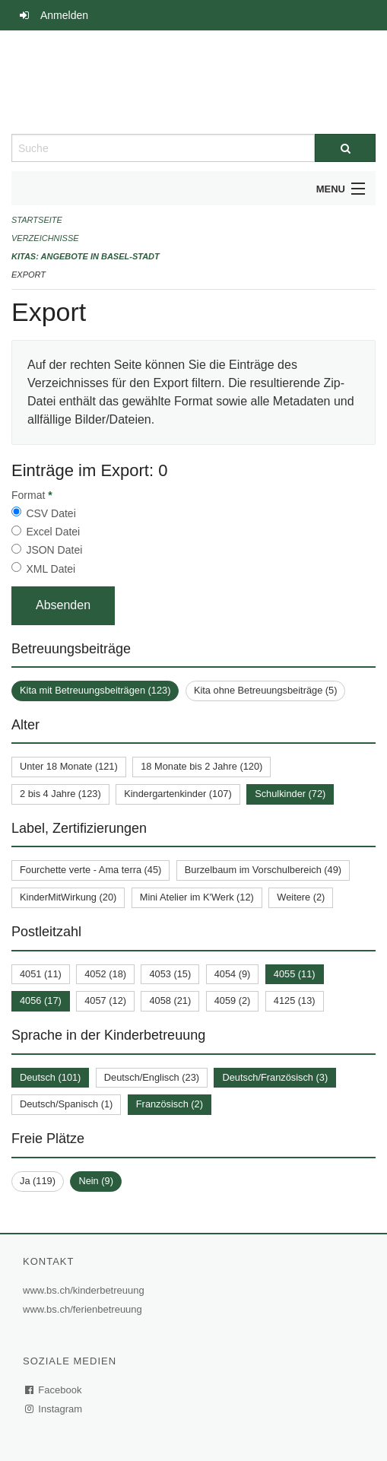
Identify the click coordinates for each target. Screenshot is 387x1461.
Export (28, 274)
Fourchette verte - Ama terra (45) (90, 869)
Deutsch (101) (50, 1077)
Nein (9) (95, 1180)
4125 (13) (295, 1000)
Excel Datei (53, 532)
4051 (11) (41, 974)
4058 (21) (170, 1000)
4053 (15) (170, 974)
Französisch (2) (169, 1104)
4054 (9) (232, 974)
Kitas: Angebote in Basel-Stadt (85, 256)
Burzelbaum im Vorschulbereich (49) (263, 869)
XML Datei (50, 569)
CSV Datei (50, 513)
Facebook (54, 1390)
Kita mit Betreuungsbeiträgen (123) (95, 690)
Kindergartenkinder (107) (178, 793)
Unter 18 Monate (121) (69, 766)
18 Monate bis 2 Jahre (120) (201, 766)
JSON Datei (54, 550)
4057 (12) (105, 1000)
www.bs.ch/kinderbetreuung (85, 1290)
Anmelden (64, 15)
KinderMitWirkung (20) (68, 897)
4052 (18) (105, 974)
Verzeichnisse (45, 238)
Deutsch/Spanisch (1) (66, 1104)
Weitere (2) (301, 897)
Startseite (36, 219)
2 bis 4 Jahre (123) (60, 793)
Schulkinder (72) (290, 793)
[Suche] (345, 148)
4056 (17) (41, 1000)
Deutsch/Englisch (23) (151, 1077)
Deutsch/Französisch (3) (275, 1077)
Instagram (54, 1409)
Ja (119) (38, 1180)
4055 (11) (295, 974)
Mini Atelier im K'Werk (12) (197, 897)
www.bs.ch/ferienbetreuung (84, 1309)
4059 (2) (232, 1000)
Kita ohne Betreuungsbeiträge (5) (266, 690)
